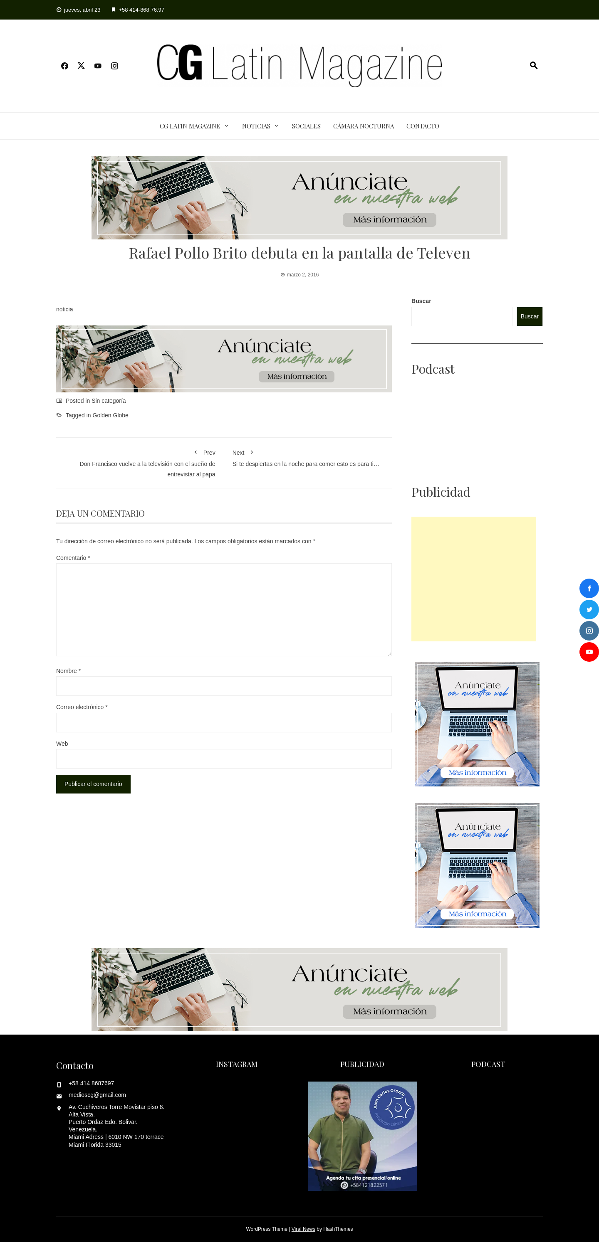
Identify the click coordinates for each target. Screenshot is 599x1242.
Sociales (306, 126)
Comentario (73, 557)
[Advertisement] (473, 579)
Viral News (303, 1229)
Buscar (421, 301)
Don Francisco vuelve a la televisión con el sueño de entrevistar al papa (139, 461)
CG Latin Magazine (190, 126)
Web (62, 743)
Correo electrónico (82, 707)
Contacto (422, 126)
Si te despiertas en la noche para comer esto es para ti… (308, 456)
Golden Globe (111, 415)
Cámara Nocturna (363, 126)
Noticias (256, 126)
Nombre (68, 671)
